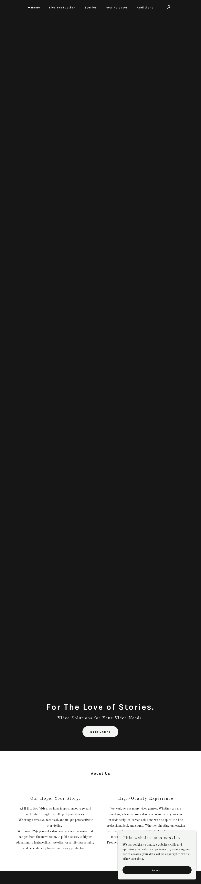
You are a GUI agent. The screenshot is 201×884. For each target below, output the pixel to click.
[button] (169, 7)
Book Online (100, 731)
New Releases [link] (117, 7)
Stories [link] (91, 7)
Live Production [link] (62, 7)
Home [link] (35, 7)
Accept (157, 869)
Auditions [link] (145, 7)
